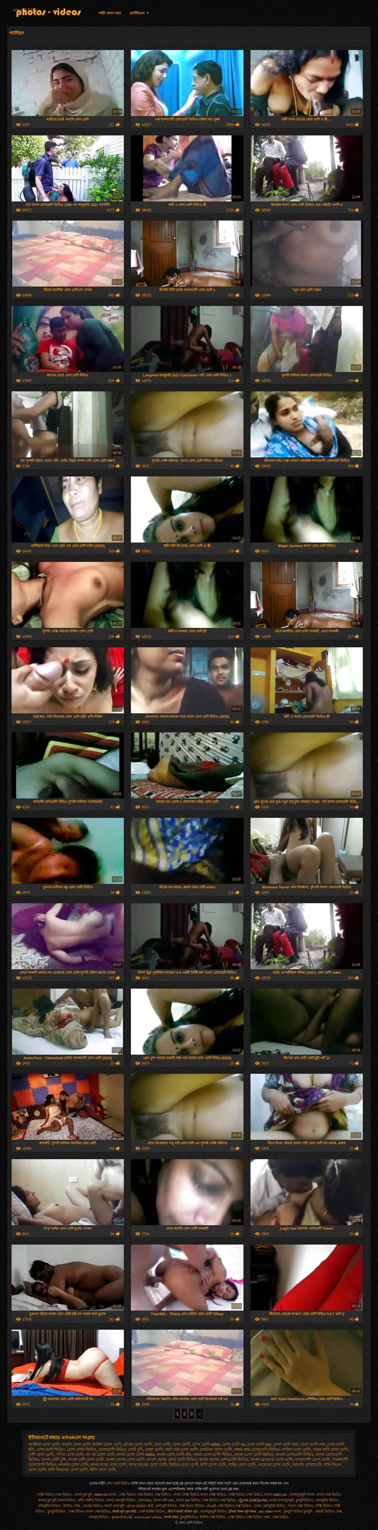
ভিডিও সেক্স (72, 1506)
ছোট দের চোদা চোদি (181, 1449)
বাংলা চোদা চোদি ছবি (174, 1454)
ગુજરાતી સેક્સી (121, 1517)
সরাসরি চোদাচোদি (306, 1464)
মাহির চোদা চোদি (242, 1464)
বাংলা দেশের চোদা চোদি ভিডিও (172, 1459)
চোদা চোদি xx (233, 1444)
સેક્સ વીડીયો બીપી (140, 1506)
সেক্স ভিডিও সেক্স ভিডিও (219, 1500)
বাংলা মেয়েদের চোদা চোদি (271, 1459)
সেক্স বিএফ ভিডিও (192, 1506)
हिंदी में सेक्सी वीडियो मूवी (183, 1511)
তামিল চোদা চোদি (296, 1449)
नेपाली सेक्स (171, 1517)
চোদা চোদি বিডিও (50, 1449)
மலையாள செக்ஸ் (148, 1517)
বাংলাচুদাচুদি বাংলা (302, 1495)
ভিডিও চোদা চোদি (183, 1464)
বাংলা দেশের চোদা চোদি (125, 1459)
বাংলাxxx (144, 1500)
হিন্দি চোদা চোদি (103, 1469)
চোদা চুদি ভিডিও (166, 1506)
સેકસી (211, 1506)
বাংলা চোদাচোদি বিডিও (295, 1454)
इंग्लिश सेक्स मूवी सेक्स (243, 1511)
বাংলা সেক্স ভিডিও (300, 1506)
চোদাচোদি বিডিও (112, 1449)
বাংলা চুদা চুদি (83, 1495)
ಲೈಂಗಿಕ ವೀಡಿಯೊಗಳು (253, 1500)
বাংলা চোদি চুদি (53, 1459)
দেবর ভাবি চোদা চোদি (330, 1449)
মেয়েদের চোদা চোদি (274, 1464)
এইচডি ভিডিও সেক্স (328, 1511)
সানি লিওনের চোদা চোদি (68, 1469)
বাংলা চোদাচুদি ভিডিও (121, 1500)
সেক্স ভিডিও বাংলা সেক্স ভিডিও (89, 1511)
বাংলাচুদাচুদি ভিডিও (213, 1511)
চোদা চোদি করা (285, 1444)
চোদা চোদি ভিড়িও (81, 1449)
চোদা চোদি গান (312, 1444)
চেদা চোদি (162, 1444)
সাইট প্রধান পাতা (110, 13)
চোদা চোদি (181, 1444)
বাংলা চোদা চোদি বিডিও (212, 1454)
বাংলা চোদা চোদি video (136, 1454)
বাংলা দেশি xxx (164, 1500)
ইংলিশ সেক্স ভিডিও (213, 1517)
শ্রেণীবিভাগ (137, 13)
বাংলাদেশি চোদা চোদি (312, 1459)
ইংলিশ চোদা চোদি (107, 1444)
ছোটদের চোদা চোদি (216, 1449)
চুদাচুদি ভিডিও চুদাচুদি (298, 1511)
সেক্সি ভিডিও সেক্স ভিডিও (54, 1495)
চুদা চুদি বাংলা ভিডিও (61, 1500)
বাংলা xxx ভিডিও (188, 1500)
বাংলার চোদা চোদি (73, 1464)
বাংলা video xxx (276, 1495)
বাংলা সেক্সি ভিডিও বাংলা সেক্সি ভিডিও (199, 1495)
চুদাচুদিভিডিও (305, 1500)
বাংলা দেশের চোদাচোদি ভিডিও (223, 1459)
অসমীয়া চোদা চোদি (44, 1444)
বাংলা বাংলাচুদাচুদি (281, 1500)
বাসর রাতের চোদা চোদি (148, 1464)
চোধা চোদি (154, 1449)
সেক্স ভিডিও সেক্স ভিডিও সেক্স (249, 1517)
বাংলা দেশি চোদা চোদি (86, 1459)
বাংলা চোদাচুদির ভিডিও (270, 1506)
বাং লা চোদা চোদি (100, 1454)
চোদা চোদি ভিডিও (25, 10)
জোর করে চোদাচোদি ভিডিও (257, 1449)
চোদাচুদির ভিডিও (327, 1500)
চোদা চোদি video (206, 1444)
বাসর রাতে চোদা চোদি (109, 1464)
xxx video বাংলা (270, 1511)
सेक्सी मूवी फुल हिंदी (124, 1511)
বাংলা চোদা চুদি (115, 1506)
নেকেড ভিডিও (92, 1506)
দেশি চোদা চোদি (41, 1454)
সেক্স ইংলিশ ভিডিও (152, 1511)
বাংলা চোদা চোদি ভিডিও (254, 1454)
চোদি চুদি (135, 1449)
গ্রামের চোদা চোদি (137, 1444)
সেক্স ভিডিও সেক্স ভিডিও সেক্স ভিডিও (145, 1495)
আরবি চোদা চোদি (76, 1444)
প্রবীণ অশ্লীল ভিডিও (90, 1500)
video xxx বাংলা (106, 1495)
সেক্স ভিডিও (280, 1517)
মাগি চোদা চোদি (213, 1464)
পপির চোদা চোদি (70, 1454)
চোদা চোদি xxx (259, 1444)
